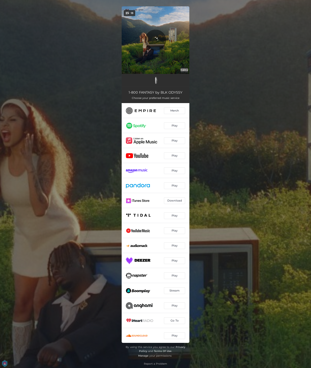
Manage (143, 355)
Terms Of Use (163, 351)
